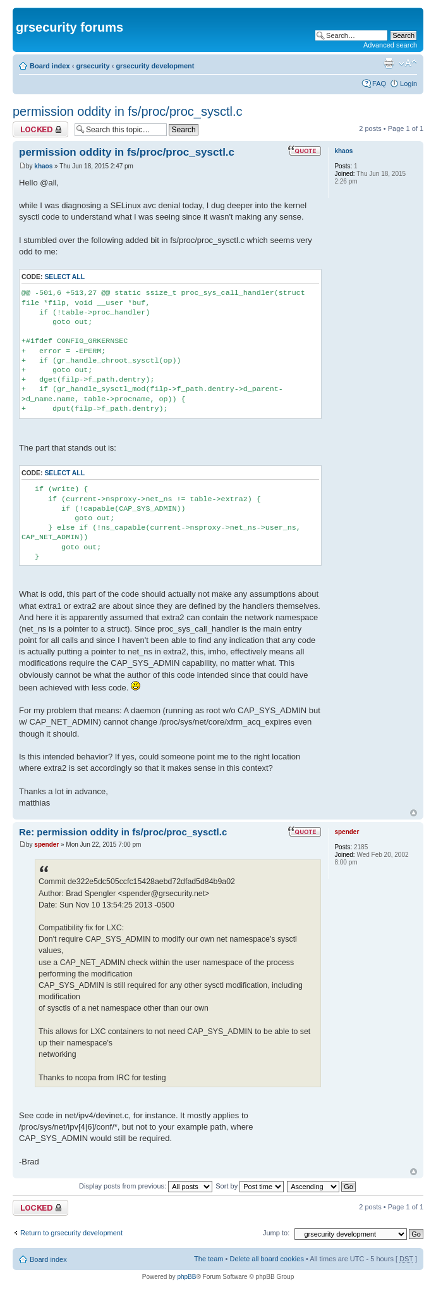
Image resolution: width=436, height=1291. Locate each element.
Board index (50, 66)
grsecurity (92, 66)
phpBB (186, 1276)
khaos (43, 166)
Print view (389, 63)
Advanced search (390, 45)
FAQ (379, 83)
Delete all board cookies (266, 1259)
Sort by (249, 1186)
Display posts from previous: (145, 1186)
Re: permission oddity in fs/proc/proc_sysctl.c (123, 831)
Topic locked (40, 129)
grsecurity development (155, 66)
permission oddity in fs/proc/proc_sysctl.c (127, 111)
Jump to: (276, 1233)
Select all (64, 276)
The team (208, 1259)
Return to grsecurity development (71, 1233)
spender (46, 844)
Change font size (408, 63)
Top (413, 812)
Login (408, 83)
